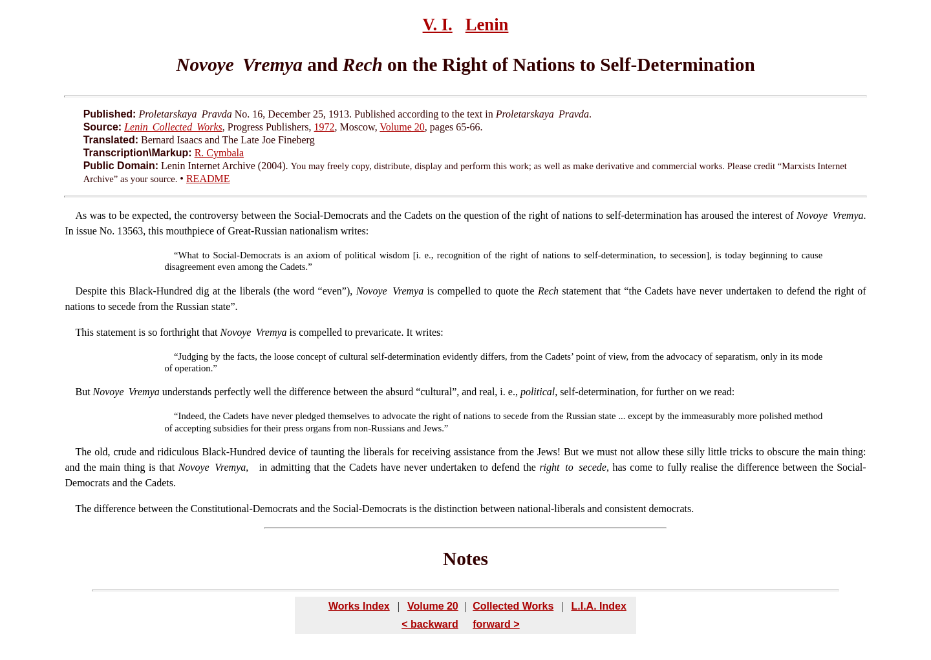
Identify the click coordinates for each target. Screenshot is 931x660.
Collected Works (513, 606)
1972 (324, 126)
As (81, 215)
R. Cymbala (219, 152)
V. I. (438, 24)
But (82, 391)
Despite (91, 290)
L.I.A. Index (598, 606)
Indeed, (192, 416)
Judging (193, 356)
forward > (496, 624)
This (84, 332)
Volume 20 (402, 126)
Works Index (359, 606)
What (188, 255)
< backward (429, 624)
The (83, 451)
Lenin (487, 24)
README (208, 178)
